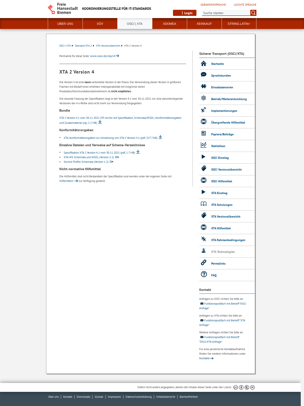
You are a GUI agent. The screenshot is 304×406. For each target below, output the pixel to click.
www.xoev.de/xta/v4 (102, 56)
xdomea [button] (169, 23)
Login (188, 13)
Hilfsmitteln (66, 181)
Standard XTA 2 (84, 45)
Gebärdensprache (213, 5)
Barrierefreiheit (189, 397)
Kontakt (67, 397)
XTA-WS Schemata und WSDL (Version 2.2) (89, 157)
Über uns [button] (65, 23)
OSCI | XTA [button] (135, 23)
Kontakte (204, 358)
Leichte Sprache (245, 5)
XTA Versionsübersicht (109, 45)
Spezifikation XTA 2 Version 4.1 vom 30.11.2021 (99, 152)
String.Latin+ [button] (239, 23)
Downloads (83, 397)
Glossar (99, 397)
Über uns (53, 397)
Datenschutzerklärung (139, 397)
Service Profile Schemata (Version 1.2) (86, 162)
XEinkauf (204, 23)
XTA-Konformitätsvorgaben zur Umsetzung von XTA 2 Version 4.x (111, 138)
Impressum (114, 397)
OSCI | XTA (66, 45)
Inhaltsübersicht (165, 397)
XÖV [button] (100, 23)
